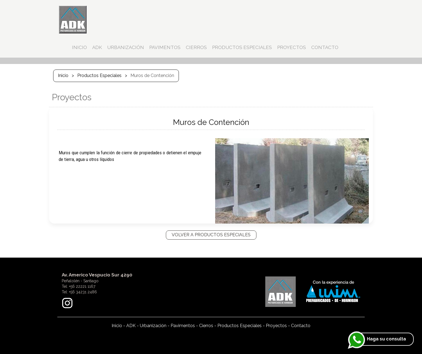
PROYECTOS (291, 47)
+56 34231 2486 (83, 292)
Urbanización (153, 325)
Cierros (206, 325)
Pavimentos (183, 325)
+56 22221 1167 (82, 286)
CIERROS (196, 47)
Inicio (63, 75)
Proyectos (276, 325)
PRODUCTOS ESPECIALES (242, 47)
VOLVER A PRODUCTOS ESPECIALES (211, 234)
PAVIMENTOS (165, 47)
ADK (97, 47)
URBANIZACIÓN (125, 47)
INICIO (79, 47)
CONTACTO (324, 47)
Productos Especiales (99, 75)
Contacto (300, 325)
